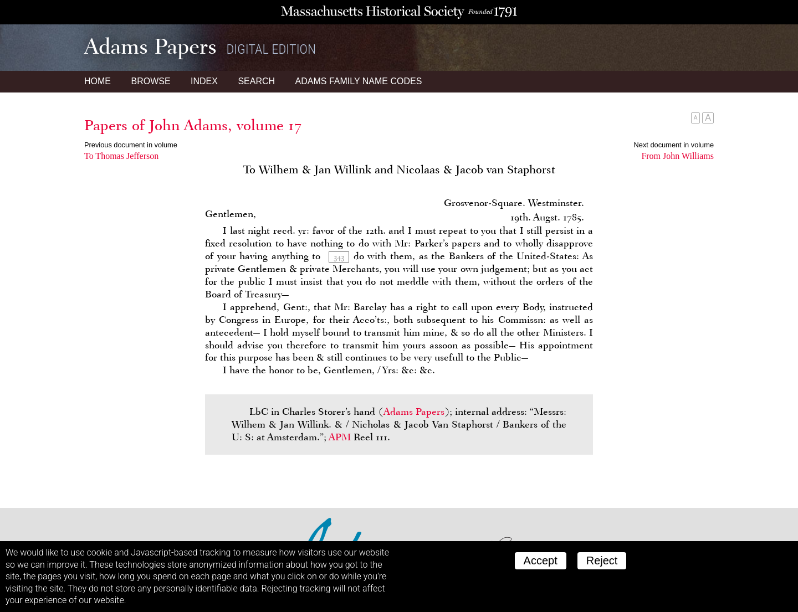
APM (340, 437)
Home (97, 81)
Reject (602, 560)
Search (256, 81)
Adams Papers (413, 411)
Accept (540, 560)
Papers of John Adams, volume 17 (192, 125)
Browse (150, 81)
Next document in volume (674, 145)
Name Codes (358, 81)
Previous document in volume (130, 145)
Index (204, 81)
